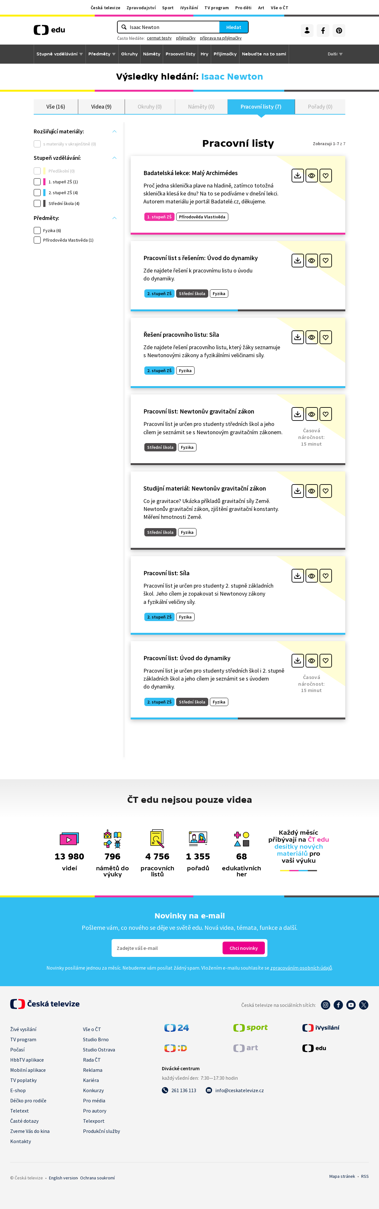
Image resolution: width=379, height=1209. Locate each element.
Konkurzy (93, 1090)
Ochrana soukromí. (97, 1178)
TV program (216, 8)
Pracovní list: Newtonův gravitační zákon (198, 411)
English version (63, 1178)
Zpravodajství (141, 8)
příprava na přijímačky (221, 38)
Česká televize (105, 8)
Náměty (151, 54)
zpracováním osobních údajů (301, 968)
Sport (168, 8)
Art (261, 8)
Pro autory (94, 1110)
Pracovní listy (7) (261, 106)
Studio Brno (96, 1039)
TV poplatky (23, 1080)
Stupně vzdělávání (57, 54)
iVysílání (189, 8)
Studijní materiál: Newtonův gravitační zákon (204, 488)
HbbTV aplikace (27, 1060)
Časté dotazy (24, 1121)
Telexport (94, 1121)
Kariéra (91, 1080)
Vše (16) (55, 106)
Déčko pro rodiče (28, 1100)
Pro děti (243, 8)
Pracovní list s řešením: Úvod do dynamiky (200, 258)
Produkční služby (101, 1131)
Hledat (233, 27)
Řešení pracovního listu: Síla (181, 334)
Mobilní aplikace (28, 1070)
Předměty (99, 54)
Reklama (92, 1070)
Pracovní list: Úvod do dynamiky (187, 658)
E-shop (18, 1090)
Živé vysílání (23, 1029)
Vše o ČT (279, 8)
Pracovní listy (180, 54)
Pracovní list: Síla (166, 573)
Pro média (94, 1100)
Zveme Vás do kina (30, 1131)
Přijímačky (225, 54)
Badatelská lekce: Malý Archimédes (190, 173)
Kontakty (20, 1141)
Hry (204, 54)
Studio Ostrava (99, 1049)
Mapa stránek (342, 1176)
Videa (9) (101, 106)
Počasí (17, 1049)
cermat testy (159, 38)
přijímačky (186, 38)
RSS (365, 1176)
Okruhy (129, 54)
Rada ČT (92, 1060)
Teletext (19, 1110)
